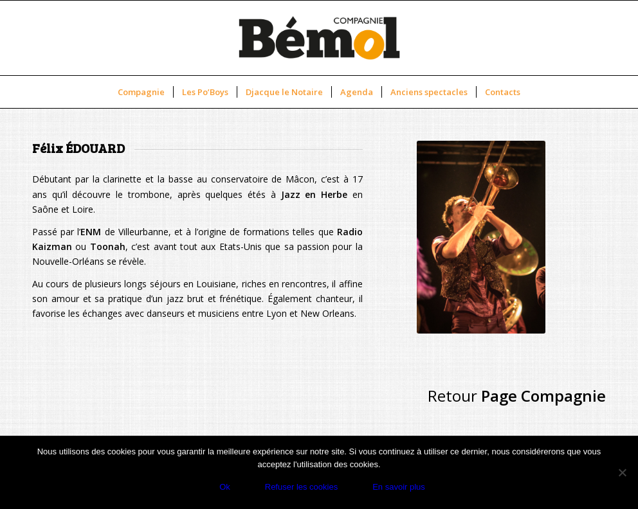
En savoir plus (398, 487)
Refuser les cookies (301, 487)
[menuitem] (141, 92)
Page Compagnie (543, 395)
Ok (224, 487)
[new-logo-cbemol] (319, 38)
